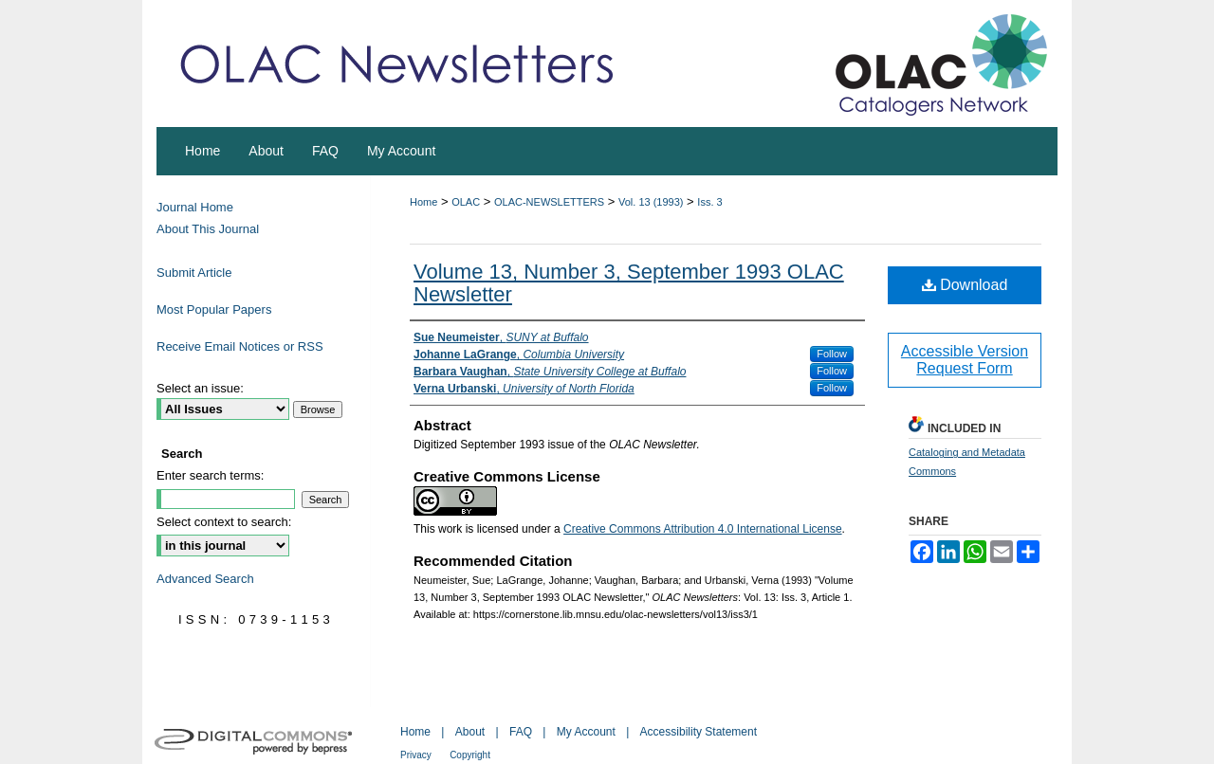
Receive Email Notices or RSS (239, 346)
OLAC (465, 202)
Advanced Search (205, 579)
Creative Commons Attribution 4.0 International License (702, 529)
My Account (586, 731)
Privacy (416, 755)
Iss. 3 (709, 202)
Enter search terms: (210, 475)
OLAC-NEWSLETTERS (549, 202)
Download (965, 285)
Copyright (470, 755)
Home (423, 202)
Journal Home (194, 207)
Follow (832, 353)
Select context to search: (223, 522)
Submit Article (193, 272)
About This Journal (207, 229)
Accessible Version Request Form (964, 359)
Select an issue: (200, 388)
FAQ (520, 731)
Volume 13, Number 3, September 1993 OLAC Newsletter (629, 283)
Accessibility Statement (698, 731)
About (470, 731)
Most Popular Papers (213, 309)
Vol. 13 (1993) (651, 202)
